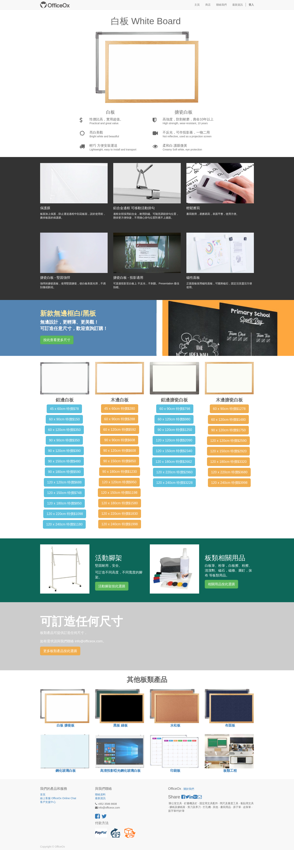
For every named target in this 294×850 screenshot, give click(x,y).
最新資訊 (100, 798)
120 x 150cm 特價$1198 (119, 493)
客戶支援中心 (48, 801)
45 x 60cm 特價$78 (64, 409)
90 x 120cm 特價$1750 (228, 430)
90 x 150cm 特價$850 (119, 461)
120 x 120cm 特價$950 (119, 482)
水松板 (175, 725)
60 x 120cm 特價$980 (174, 419)
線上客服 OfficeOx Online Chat (58, 798)
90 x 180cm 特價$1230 (119, 471)
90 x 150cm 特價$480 (64, 461)
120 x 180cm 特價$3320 (228, 462)
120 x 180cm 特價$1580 (119, 503)
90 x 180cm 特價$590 (64, 472)
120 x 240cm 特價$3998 (229, 483)
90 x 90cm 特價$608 (119, 440)
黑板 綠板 (120, 725)
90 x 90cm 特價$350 (64, 440)
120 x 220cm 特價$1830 (119, 514)
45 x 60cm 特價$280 (119, 408)
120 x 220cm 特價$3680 (229, 472)
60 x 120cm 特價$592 (119, 429)
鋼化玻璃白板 (65, 771)
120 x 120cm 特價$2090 (174, 440)
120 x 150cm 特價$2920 (228, 451)
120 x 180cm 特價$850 (64, 503)
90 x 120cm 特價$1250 (175, 430)
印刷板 (175, 771)
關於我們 (189, 789)
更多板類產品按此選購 (60, 651)
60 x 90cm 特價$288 (119, 419)
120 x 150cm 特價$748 (64, 493)
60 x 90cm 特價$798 (174, 409)
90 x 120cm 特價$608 (119, 450)
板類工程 (230, 771)
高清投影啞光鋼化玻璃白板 (120, 771)
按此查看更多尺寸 (56, 340)
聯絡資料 (100, 794)
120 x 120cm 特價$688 (64, 482)
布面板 (229, 725)
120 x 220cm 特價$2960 (174, 472)
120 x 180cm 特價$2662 (173, 462)
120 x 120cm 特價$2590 (228, 441)
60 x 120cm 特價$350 (64, 430)
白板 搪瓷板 (65, 725)
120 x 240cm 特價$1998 (119, 524)
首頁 (42, 794)
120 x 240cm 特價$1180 (64, 524)
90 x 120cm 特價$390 (64, 451)
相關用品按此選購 (221, 584)
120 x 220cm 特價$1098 (64, 514)
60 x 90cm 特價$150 (64, 419)
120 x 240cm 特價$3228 (174, 483)
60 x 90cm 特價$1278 (229, 409)
